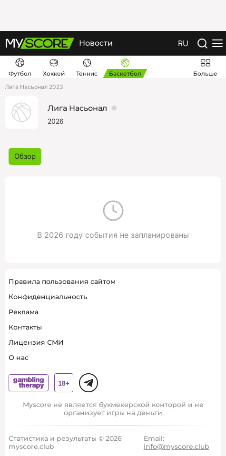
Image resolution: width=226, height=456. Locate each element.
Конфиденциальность (48, 296)
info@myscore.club (176, 446)
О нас (19, 357)
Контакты (25, 327)
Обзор (25, 156)
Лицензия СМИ (36, 342)
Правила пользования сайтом (62, 281)
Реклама (24, 312)
